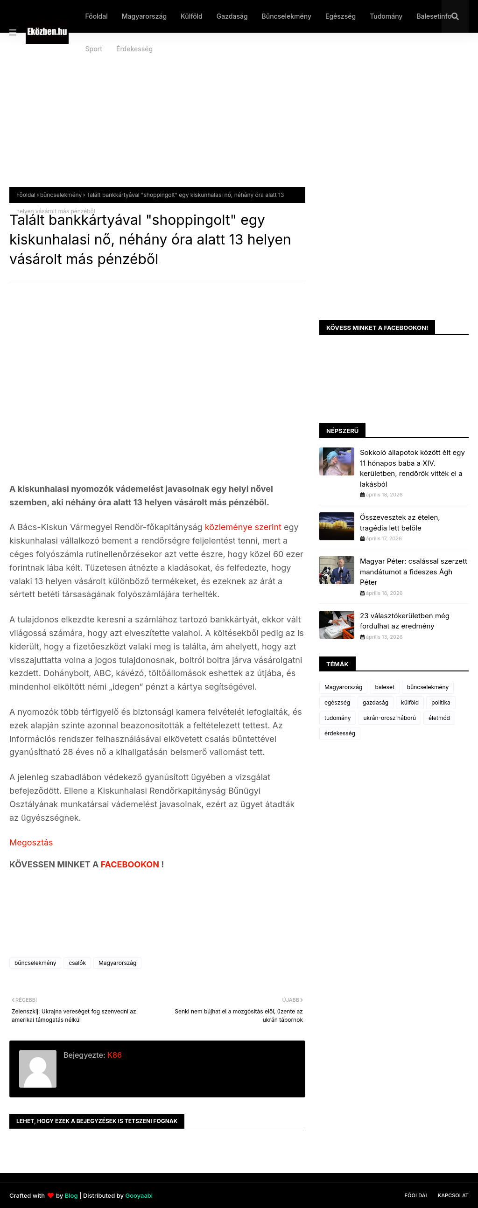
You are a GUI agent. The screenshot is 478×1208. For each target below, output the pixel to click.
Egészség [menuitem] (340, 16)
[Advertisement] (239, 117)
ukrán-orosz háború (389, 717)
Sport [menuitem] (93, 49)
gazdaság (375, 702)
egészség (337, 702)
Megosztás (31, 842)
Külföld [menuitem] (192, 16)
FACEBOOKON (131, 864)
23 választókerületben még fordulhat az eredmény (405, 621)
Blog (71, 1195)
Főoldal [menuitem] (96, 16)
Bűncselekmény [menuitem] (286, 16)
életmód (439, 717)
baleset (384, 687)
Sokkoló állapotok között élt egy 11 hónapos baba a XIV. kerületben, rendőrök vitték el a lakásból (412, 468)
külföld (410, 702)
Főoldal (25, 194)
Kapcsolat (453, 1195)
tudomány (337, 717)
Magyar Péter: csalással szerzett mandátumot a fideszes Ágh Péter (413, 572)
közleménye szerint (243, 527)
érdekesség (339, 733)
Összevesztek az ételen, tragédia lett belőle (400, 522)
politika (440, 702)
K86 (113, 1055)
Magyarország (117, 962)
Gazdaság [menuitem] (232, 16)
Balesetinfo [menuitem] (433, 16)
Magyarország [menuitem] (144, 16)
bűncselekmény (61, 194)
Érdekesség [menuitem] (134, 49)
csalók (77, 962)
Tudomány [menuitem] (386, 16)
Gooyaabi (139, 1195)
